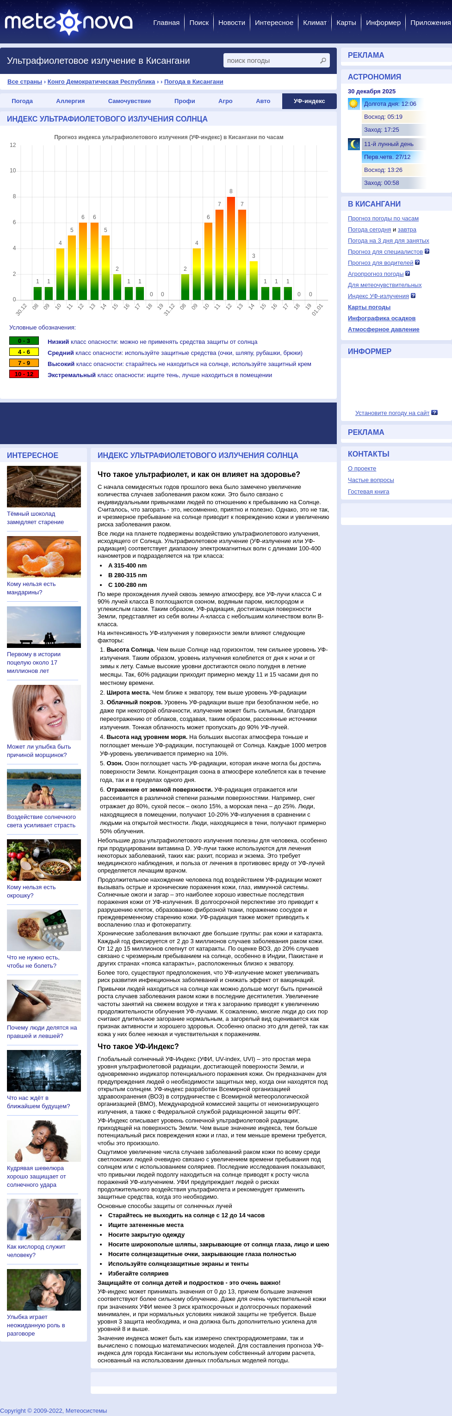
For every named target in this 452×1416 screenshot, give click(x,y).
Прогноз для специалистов (385, 251)
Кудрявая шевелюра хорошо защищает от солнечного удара (36, 1176)
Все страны (24, 81)
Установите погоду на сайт (392, 412)
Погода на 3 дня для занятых (388, 240)
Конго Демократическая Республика (101, 81)
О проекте (362, 468)
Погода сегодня (369, 229)
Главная (166, 22)
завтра (407, 229)
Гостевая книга (368, 491)
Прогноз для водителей (380, 262)
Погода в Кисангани (193, 81)
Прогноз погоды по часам (383, 218)
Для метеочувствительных (384, 284)
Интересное (274, 22)
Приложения (430, 22)
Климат (315, 22)
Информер (383, 22)
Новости (231, 22)
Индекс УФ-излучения (378, 296)
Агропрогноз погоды (376, 273)
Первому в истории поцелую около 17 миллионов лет (34, 662)
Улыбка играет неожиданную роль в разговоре (36, 1325)
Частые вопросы (371, 479)
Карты (346, 22)
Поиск (199, 22)
